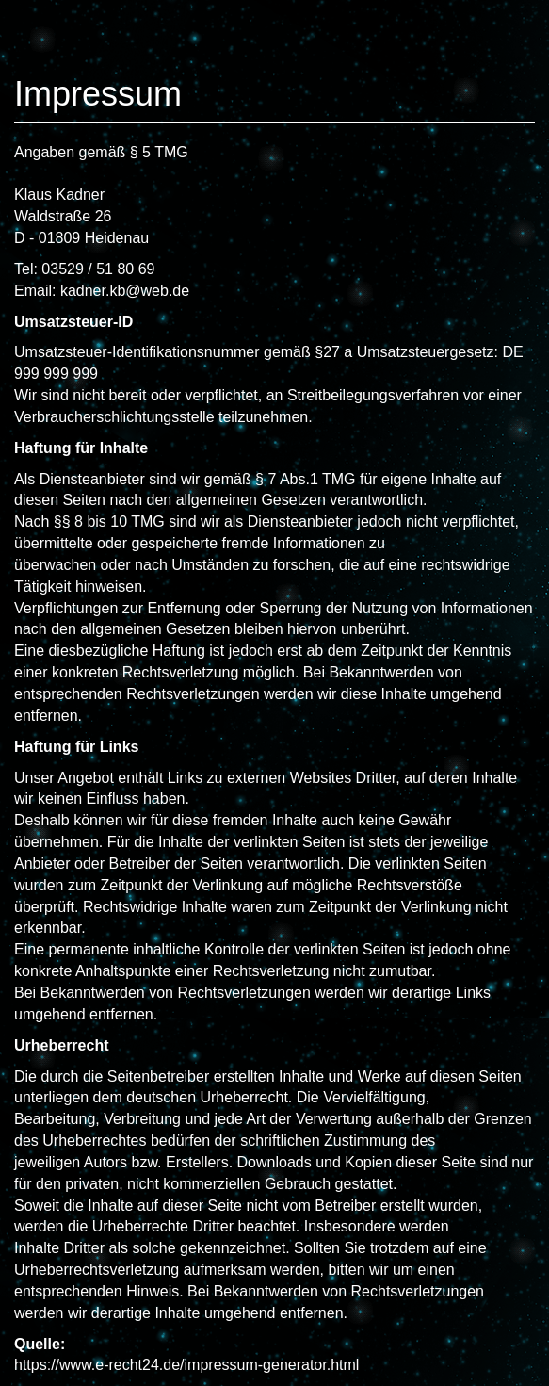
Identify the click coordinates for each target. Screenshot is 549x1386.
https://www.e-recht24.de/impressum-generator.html (186, 1365)
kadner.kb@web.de (124, 291)
